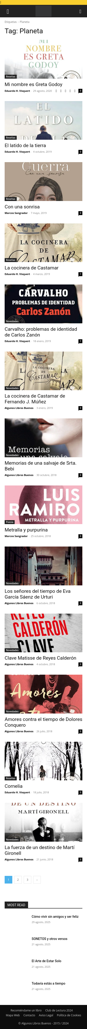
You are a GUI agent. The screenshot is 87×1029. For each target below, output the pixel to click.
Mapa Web (13, 1015)
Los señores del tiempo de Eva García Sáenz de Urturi (38, 594)
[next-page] (37, 880)
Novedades (12, 321)
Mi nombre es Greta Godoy (33, 84)
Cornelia (14, 786)
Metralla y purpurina (26, 530)
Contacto (29, 1015)
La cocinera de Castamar (31, 268)
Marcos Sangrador (16, 213)
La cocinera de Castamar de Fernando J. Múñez (35, 399)
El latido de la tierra (25, 145)
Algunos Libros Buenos (19, 408)
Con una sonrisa (22, 207)
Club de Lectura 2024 (59, 1010)
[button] (7, 11)
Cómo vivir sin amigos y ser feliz (55, 916)
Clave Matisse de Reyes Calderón (40, 658)
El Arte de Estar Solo (46, 961)
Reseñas (10, 76)
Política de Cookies (69, 1015)
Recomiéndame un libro (26, 1010)
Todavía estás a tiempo (48, 983)
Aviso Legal (46, 1015)
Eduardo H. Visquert (17, 91)
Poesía (9, 522)
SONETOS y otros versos (50, 939)
